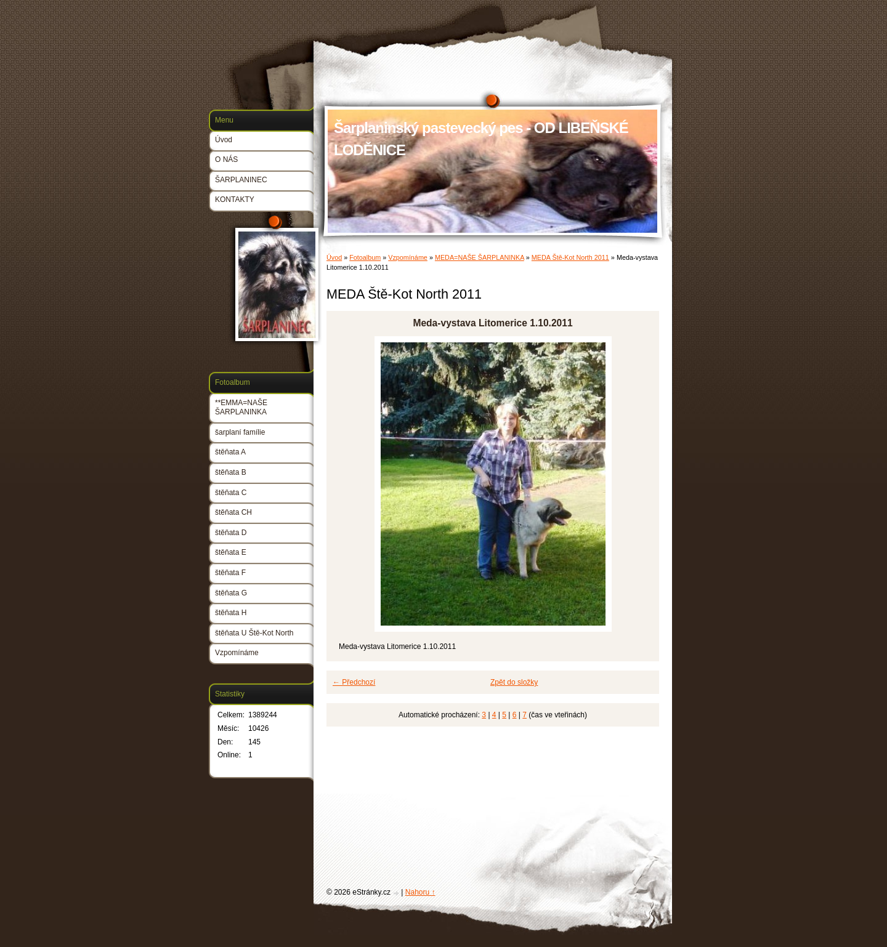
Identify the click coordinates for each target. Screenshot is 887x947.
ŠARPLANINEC (241, 179)
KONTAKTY (234, 199)
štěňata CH (233, 512)
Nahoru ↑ (420, 892)
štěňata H (230, 612)
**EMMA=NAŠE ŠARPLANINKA (241, 407)
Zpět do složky (514, 682)
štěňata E (230, 552)
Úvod (334, 257)
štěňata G (231, 593)
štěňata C (230, 492)
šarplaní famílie (240, 432)
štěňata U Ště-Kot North (254, 633)
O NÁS (226, 159)
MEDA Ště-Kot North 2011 (570, 257)
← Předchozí (354, 682)
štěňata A (230, 452)
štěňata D (230, 532)
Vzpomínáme (407, 257)
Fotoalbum (365, 257)
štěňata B (230, 472)
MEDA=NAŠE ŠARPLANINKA (479, 257)
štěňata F (230, 572)
